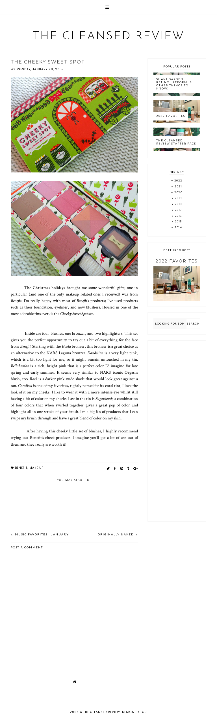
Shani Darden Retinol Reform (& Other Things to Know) (174, 84)
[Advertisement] (176, 431)
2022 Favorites (170, 115)
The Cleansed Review (109, 36)
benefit (21, 468)
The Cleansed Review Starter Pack (176, 142)
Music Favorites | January (41, 534)
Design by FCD (134, 712)
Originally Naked (116, 534)
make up (36, 468)
